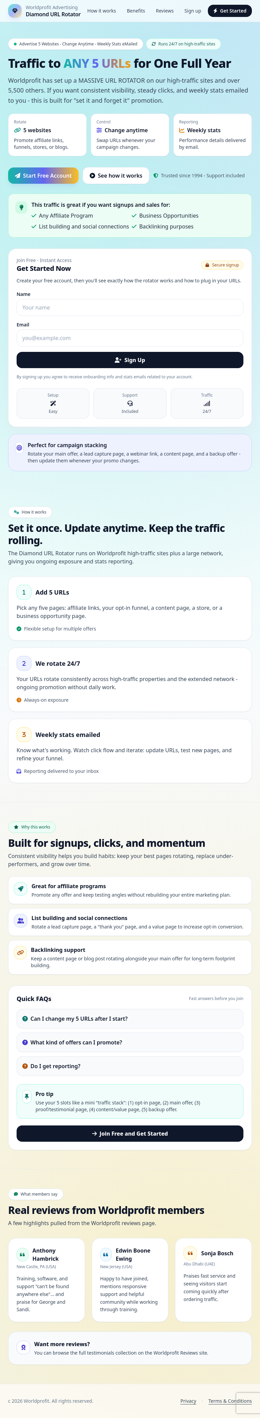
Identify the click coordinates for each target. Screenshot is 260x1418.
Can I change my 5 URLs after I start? (75, 1018)
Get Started (229, 10)
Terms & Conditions (230, 1401)
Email (23, 324)
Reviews (164, 10)
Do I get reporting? (51, 1066)
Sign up (193, 10)
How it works (101, 10)
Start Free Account (43, 175)
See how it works (116, 175)
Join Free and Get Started (130, 1133)
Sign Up (130, 360)
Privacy (188, 1401)
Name (23, 294)
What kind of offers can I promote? (72, 1042)
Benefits (136, 10)
